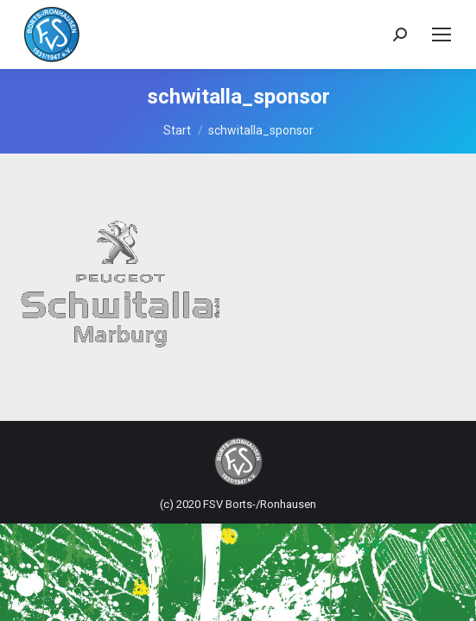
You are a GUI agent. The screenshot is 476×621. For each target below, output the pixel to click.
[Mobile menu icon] (441, 34)
